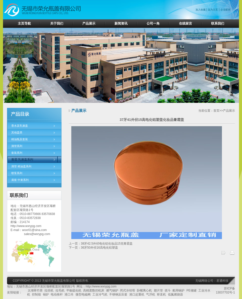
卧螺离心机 (144, 290)
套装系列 (16, 152)
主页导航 (24, 23)
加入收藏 (201, 9)
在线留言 (185, 23)
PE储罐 (192, 290)
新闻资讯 (121, 23)
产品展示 (88, 23)
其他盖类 (16, 132)
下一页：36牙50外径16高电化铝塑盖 (93, 247)
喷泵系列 (16, 173)
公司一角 (153, 23)
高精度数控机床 (93, 290)
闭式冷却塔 (127, 290)
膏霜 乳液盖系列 (22, 159)
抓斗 (168, 290)
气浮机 (150, 294)
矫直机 (161, 294)
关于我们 (56, 23)
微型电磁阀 (83, 294)
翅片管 (158, 290)
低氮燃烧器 (175, 294)
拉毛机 (60, 290)
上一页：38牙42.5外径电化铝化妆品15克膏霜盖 (101, 243)
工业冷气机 (99, 294)
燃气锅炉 (112, 290)
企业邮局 (225, 9)
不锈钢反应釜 (118, 294)
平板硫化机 (73, 290)
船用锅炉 (178, 290)
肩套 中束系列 (20, 179)
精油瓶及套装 (19, 139)
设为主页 (213, 9)
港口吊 (69, 294)
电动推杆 (57, 294)
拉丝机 (48, 290)
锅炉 (46, 294)
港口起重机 (136, 294)
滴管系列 (16, 145)
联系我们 (217, 23)
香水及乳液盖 (19, 125)
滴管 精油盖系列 (21, 166)
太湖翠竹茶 (35, 290)
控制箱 (36, 294)
